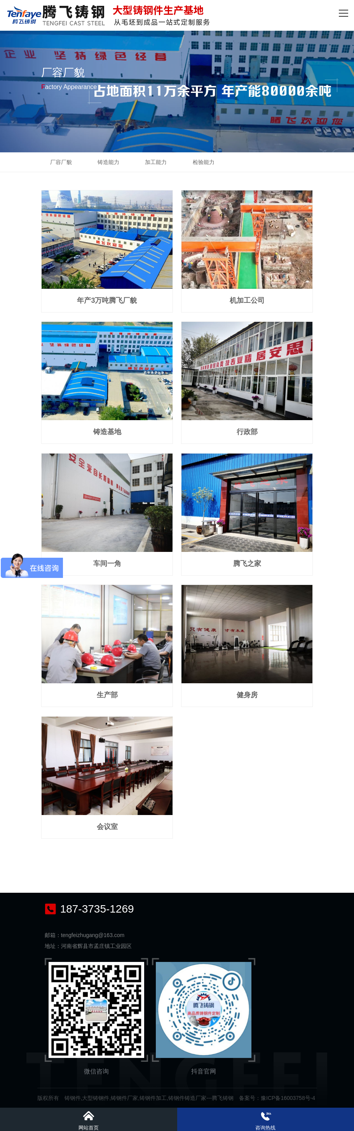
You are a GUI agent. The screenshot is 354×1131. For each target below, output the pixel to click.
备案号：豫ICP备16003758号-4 (277, 1098)
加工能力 (156, 162)
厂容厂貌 (61, 162)
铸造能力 (108, 162)
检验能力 (203, 162)
